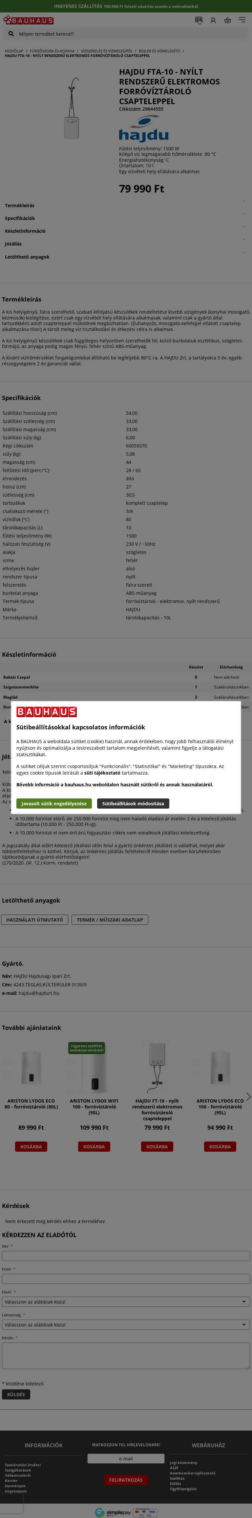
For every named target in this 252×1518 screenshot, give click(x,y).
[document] (126, 757)
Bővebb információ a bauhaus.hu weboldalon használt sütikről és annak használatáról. (114, 784)
